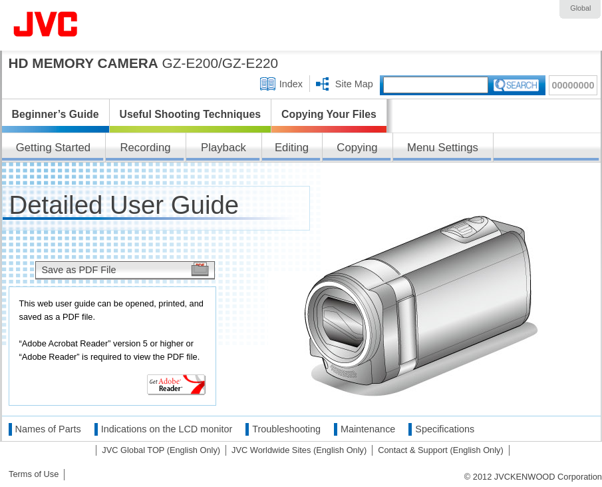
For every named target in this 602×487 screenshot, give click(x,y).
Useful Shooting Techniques (190, 114)
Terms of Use (34, 474)
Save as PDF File (79, 269)
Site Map (354, 84)
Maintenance (368, 429)
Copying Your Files (328, 114)
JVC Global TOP (161, 450)
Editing (292, 147)
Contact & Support (441, 450)
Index (291, 84)
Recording (145, 147)
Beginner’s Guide (55, 114)
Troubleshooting (286, 429)
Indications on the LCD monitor (167, 429)
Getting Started (53, 147)
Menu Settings (442, 147)
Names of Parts (48, 429)
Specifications (444, 429)
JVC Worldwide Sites (299, 450)
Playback (223, 147)
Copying (357, 147)
